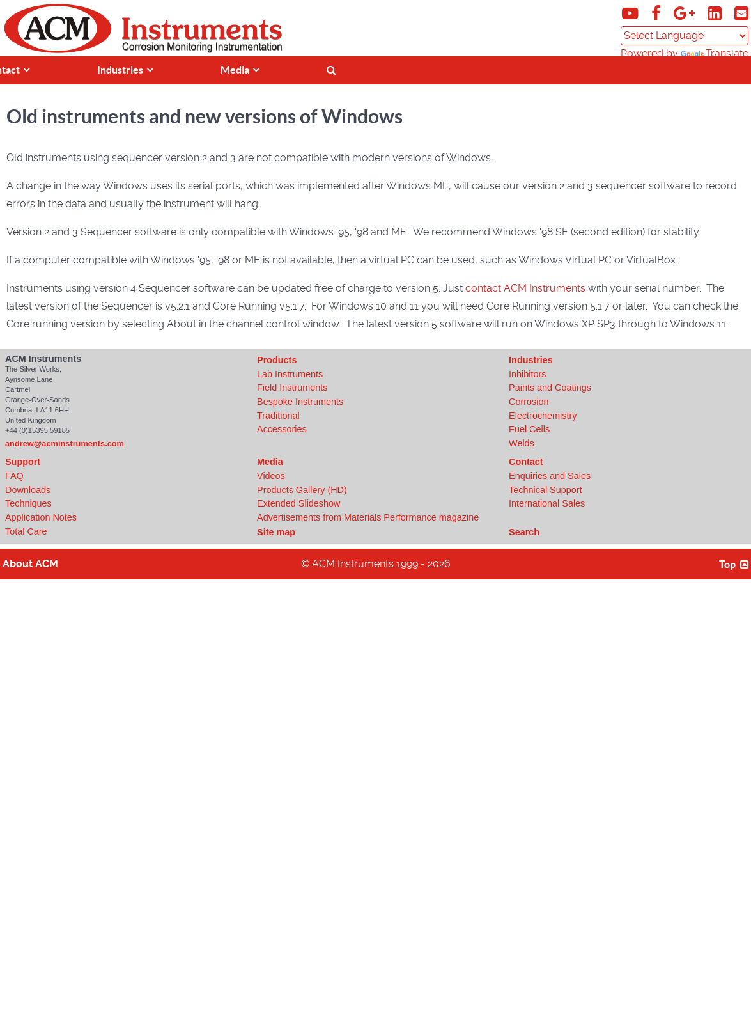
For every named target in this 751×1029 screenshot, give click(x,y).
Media (270, 462)
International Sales (547, 503)
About (30, 564)
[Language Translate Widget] (684, 35)
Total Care (26, 531)
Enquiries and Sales (550, 476)
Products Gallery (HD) (302, 490)
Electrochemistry (543, 416)
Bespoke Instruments (300, 402)
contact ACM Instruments (525, 288)
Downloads (27, 490)
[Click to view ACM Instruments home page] (58, 50)
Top (735, 564)
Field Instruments (292, 387)
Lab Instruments (290, 374)
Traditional (278, 416)
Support (22, 462)
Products (277, 360)
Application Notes (41, 517)
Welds (521, 443)
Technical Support (545, 490)
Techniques (28, 503)
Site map (276, 532)
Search (524, 532)
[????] (708, 69)
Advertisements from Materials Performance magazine (368, 517)
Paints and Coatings (550, 387)
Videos (271, 476)
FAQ (14, 476)
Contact (526, 462)
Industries (531, 360)
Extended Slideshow (298, 503)
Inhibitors (527, 374)
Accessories (282, 429)
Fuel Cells (529, 429)
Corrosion (528, 402)
